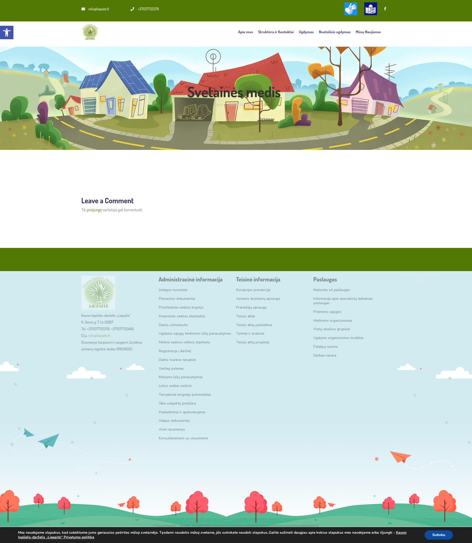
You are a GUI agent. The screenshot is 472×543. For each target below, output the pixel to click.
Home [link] (218, 104)
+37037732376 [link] (144, 9)
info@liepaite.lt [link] (95, 9)
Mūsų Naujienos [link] (368, 31)
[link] (6, 32)
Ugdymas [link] (306, 31)
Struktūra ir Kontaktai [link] (276, 31)
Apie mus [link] (245, 31)
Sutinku (438, 534)
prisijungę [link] (94, 209)
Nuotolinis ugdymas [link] (335, 31)
